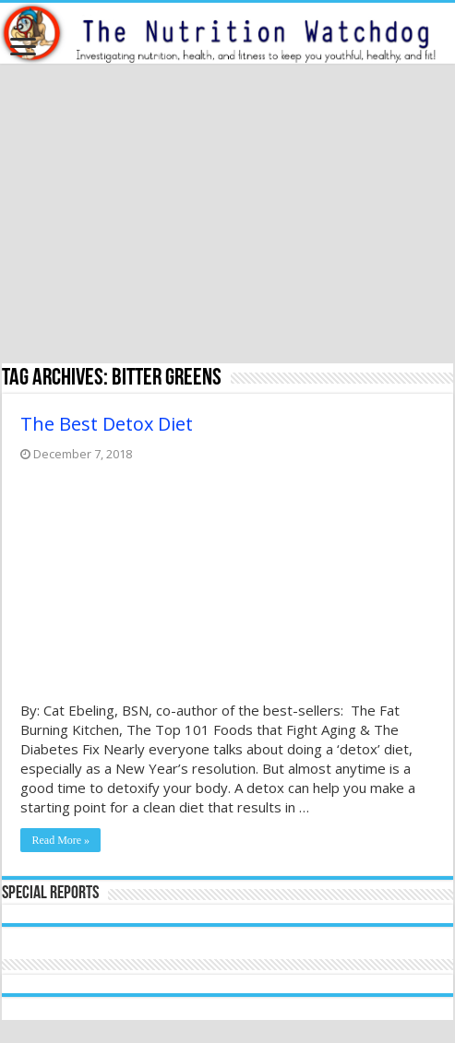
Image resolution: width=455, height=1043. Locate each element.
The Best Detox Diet (106, 423)
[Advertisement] (227, 216)
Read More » (60, 840)
